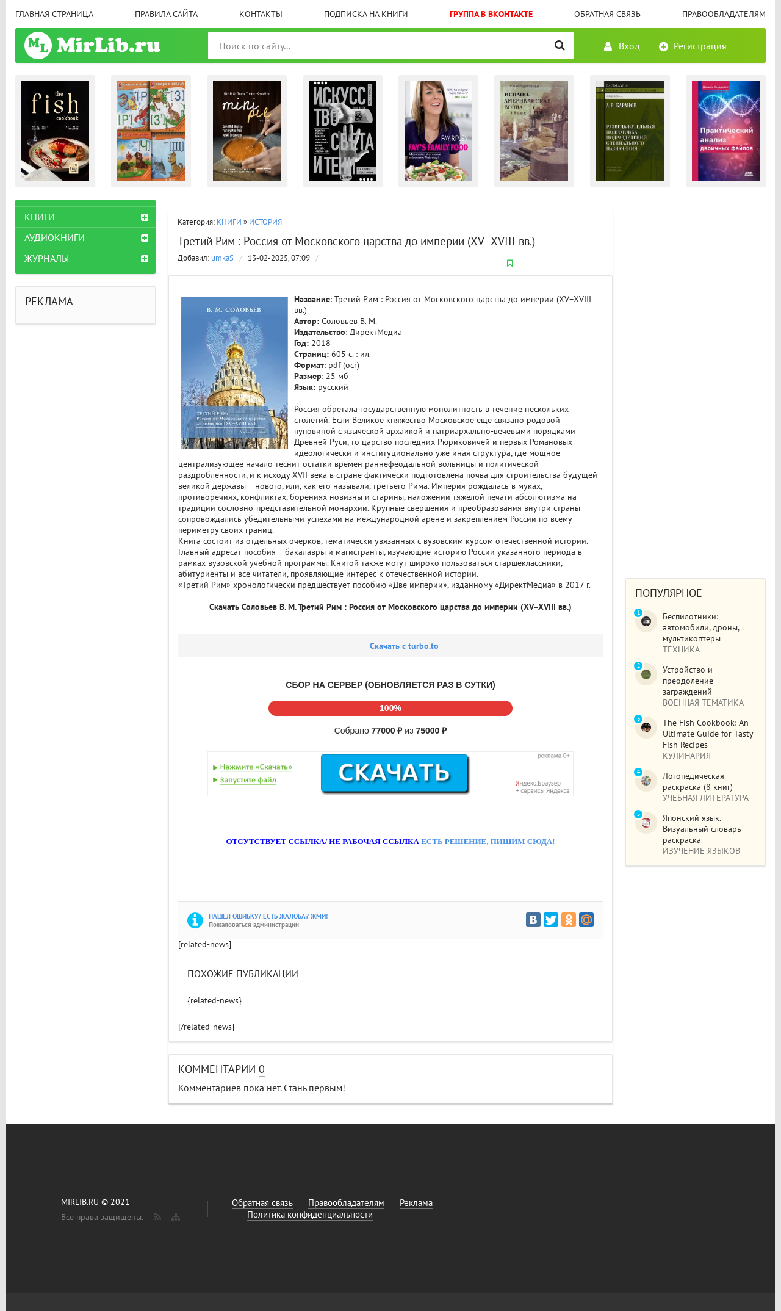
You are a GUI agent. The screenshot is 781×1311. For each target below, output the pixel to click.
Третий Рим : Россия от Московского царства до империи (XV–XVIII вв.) (356, 241)
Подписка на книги (366, 14)
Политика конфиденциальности (310, 1214)
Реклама (416, 1202)
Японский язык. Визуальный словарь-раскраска (703, 828)
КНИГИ (229, 222)
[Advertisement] (695, 383)
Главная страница (54, 14)
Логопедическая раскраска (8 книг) (698, 781)
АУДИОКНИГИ (54, 237)
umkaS (222, 258)
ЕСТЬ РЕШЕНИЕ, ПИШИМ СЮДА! (488, 841)
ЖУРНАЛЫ (46, 258)
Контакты (261, 14)
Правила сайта (166, 14)
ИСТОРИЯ (265, 222)
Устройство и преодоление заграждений (688, 680)
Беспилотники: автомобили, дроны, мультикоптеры (701, 627)
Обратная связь (607, 14)
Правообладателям (724, 14)
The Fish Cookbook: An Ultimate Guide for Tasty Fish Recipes (708, 733)
